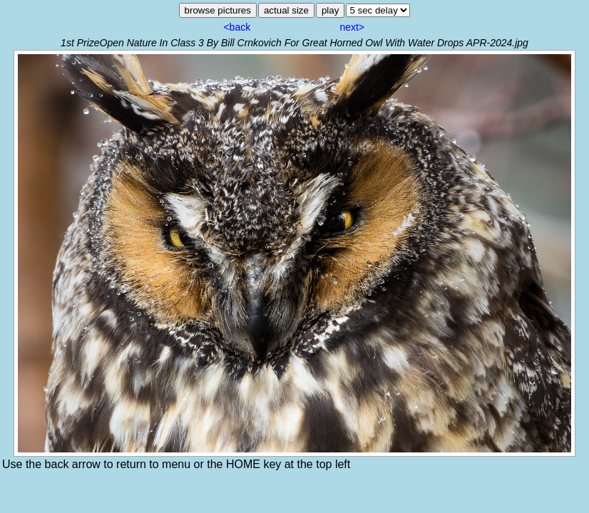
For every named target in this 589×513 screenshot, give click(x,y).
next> (351, 27)
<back (236, 27)
